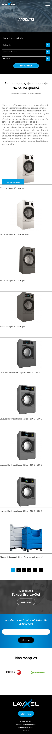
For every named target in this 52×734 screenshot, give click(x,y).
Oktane (26, 730)
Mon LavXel (26, 713)
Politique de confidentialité (26, 724)
